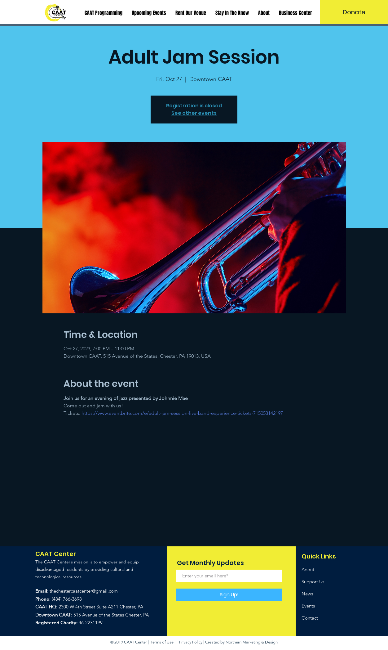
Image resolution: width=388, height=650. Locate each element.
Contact (310, 618)
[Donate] (354, 12)
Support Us (313, 582)
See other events (194, 113)
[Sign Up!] (229, 595)
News (307, 594)
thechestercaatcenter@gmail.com (84, 591)
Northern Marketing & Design (252, 642)
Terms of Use (162, 642)
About (308, 569)
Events (308, 606)
